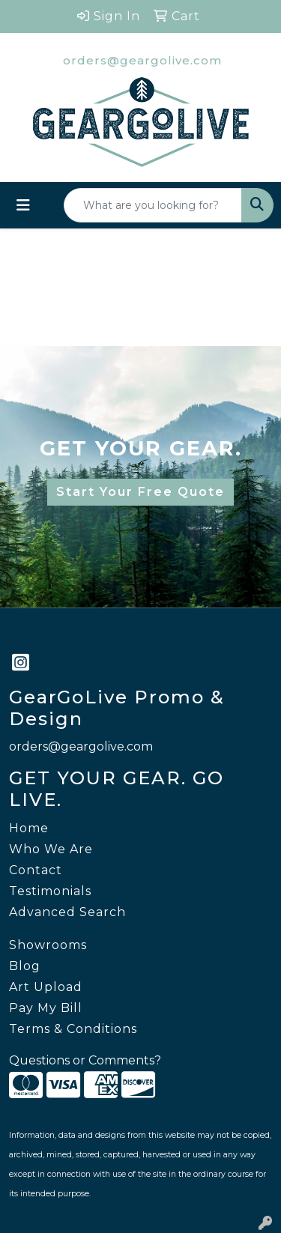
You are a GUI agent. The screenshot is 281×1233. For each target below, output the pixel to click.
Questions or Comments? (85, 1060)
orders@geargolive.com (142, 60)
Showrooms (48, 945)
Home (29, 828)
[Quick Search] (153, 205)
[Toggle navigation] (23, 205)
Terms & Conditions (73, 1029)
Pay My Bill (45, 1008)
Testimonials (50, 891)
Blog (24, 966)
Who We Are (51, 849)
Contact (35, 870)
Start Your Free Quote (140, 492)
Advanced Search (67, 912)
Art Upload (45, 987)
